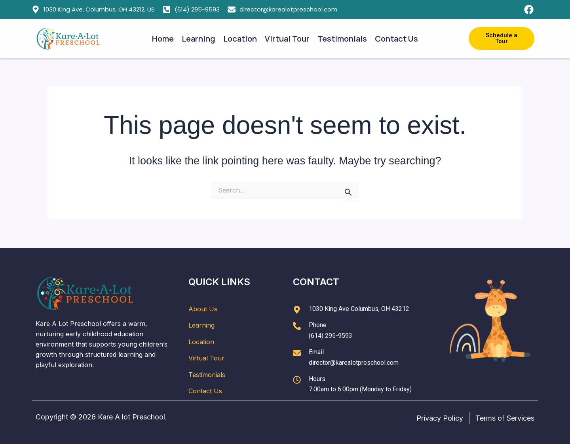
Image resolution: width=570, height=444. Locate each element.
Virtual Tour (287, 38)
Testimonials (342, 38)
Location (240, 38)
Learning (198, 38)
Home (163, 38)
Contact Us (396, 38)
